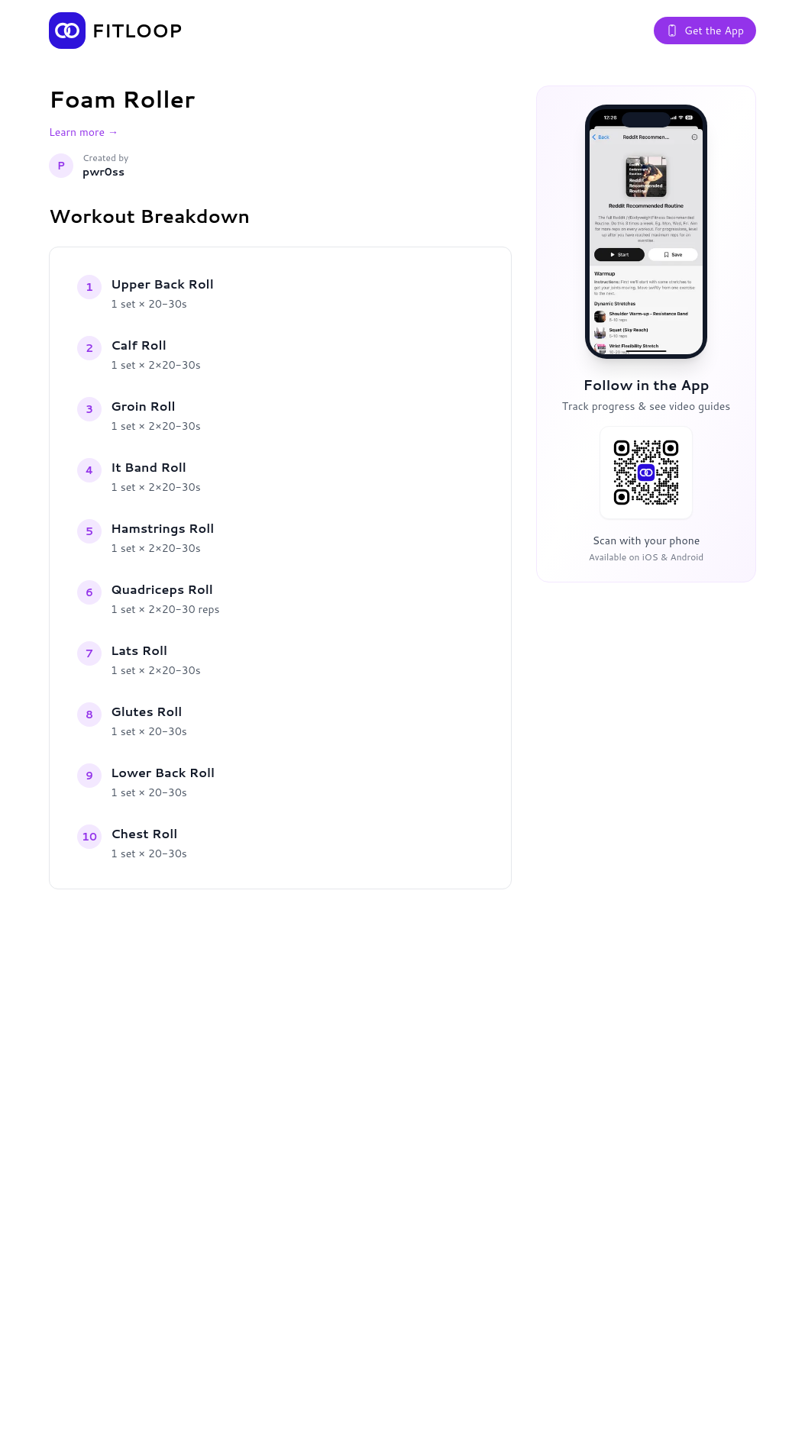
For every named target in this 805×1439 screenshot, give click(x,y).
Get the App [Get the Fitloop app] (705, 30)
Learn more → (83, 132)
